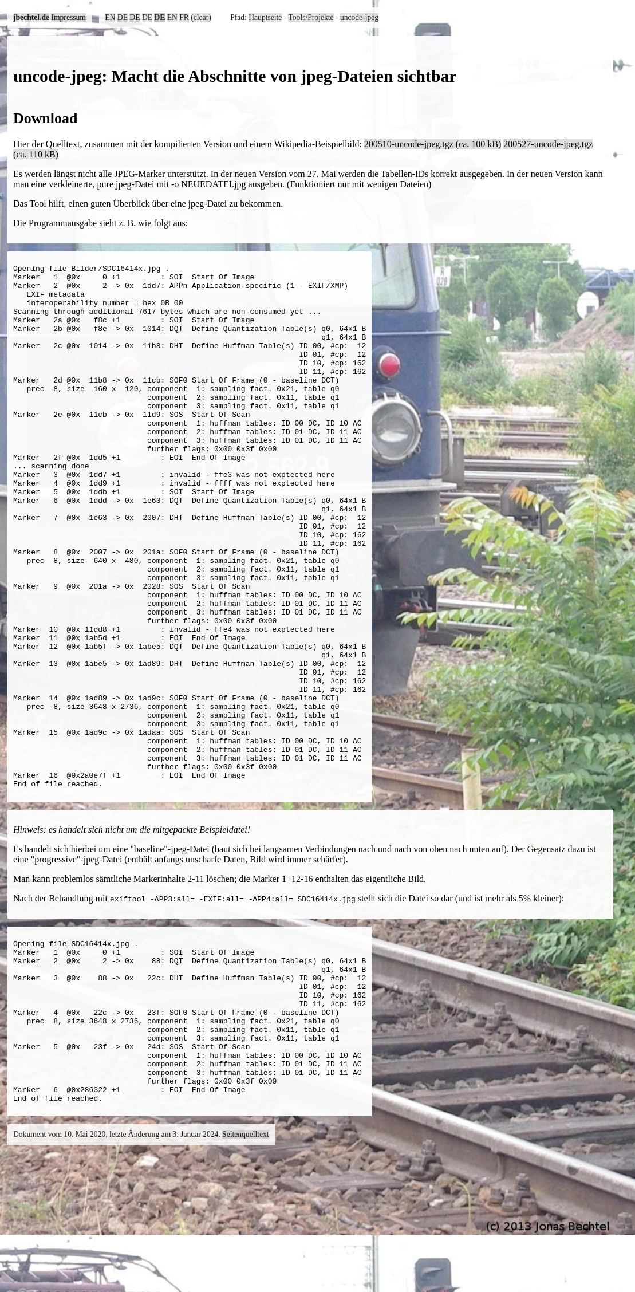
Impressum (68, 17)
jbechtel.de (31, 17)
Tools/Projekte (310, 17)
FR (184, 17)
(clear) (201, 17)
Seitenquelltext (245, 1271)
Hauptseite (265, 17)
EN (110, 17)
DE (122, 17)
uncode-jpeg (359, 17)
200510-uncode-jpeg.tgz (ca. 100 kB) (432, 144)
